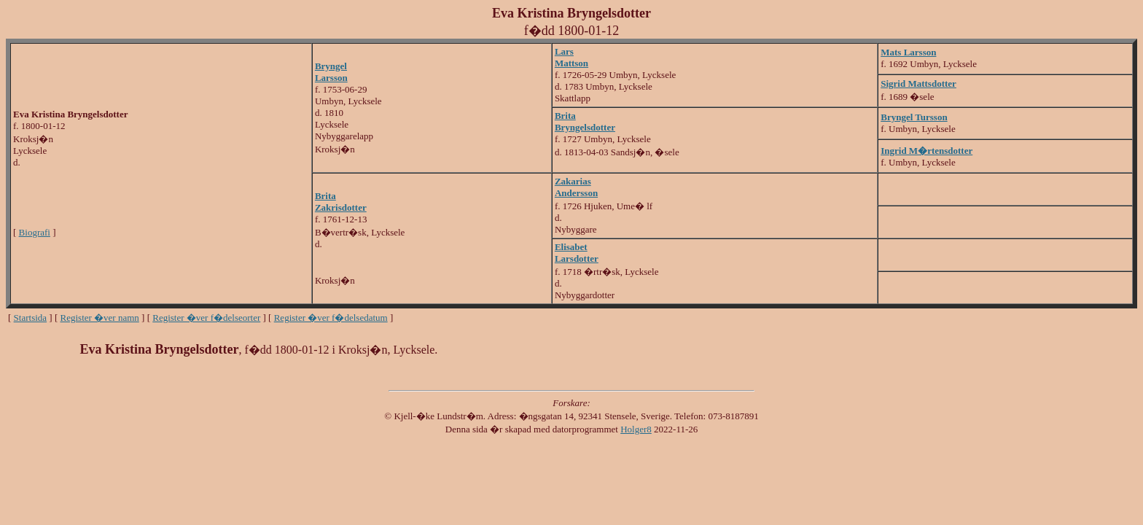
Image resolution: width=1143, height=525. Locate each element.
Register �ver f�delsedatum (331, 317)
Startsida (30, 317)
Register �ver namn (100, 317)
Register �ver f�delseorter (206, 317)
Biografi (34, 232)
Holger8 (636, 429)
